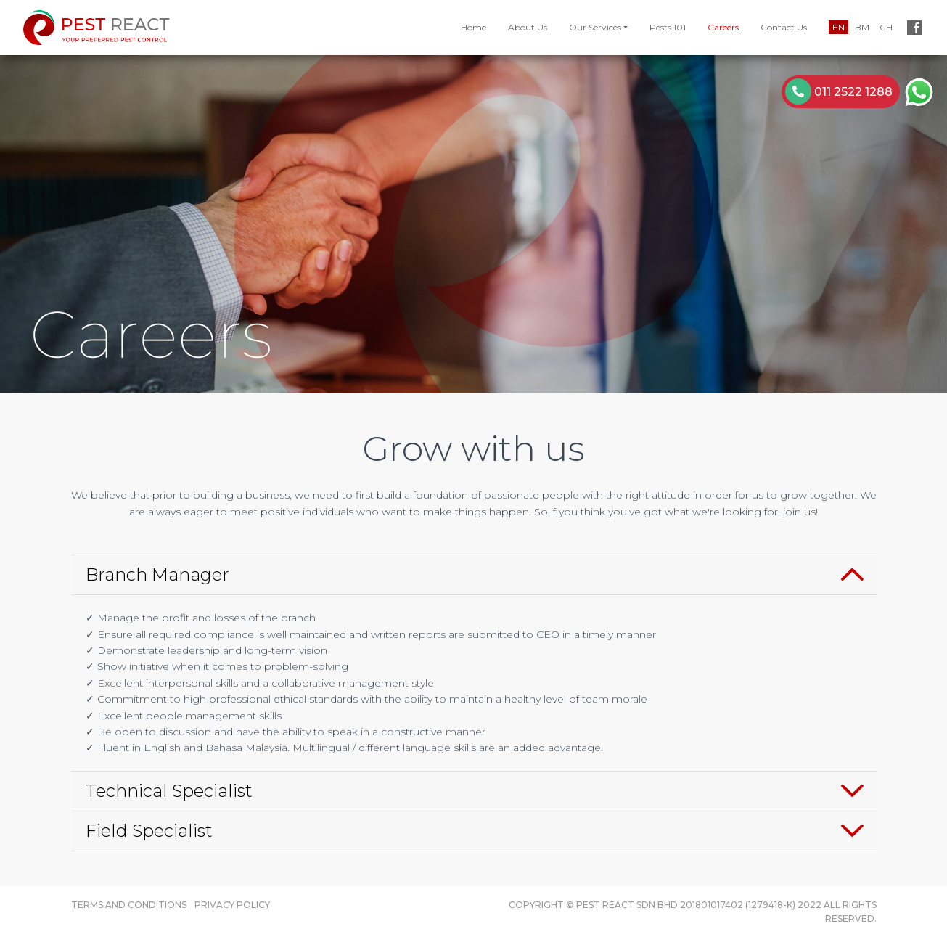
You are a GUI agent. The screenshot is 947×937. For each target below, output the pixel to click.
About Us (527, 27)
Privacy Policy (232, 904)
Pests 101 (667, 27)
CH (886, 27)
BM (862, 27)
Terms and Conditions (128, 904)
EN (838, 27)
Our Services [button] (595, 27)
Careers (723, 27)
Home (473, 27)
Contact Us (784, 27)
